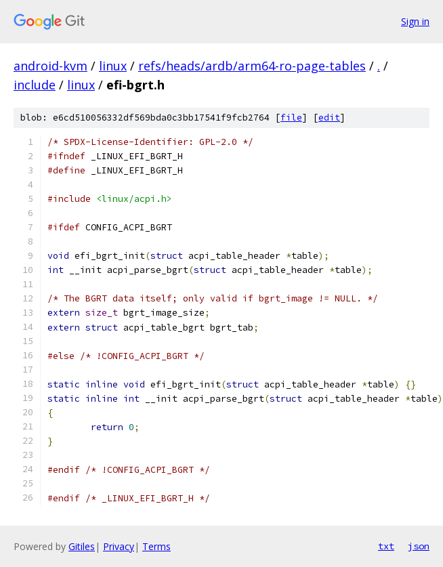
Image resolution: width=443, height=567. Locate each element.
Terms (156, 546)
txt (386, 546)
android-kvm (50, 66)
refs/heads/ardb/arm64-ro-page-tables (252, 66)
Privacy (118, 546)
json (418, 546)
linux (113, 66)
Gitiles (81, 546)
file (291, 117)
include (35, 85)
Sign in (415, 21)
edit (329, 117)
